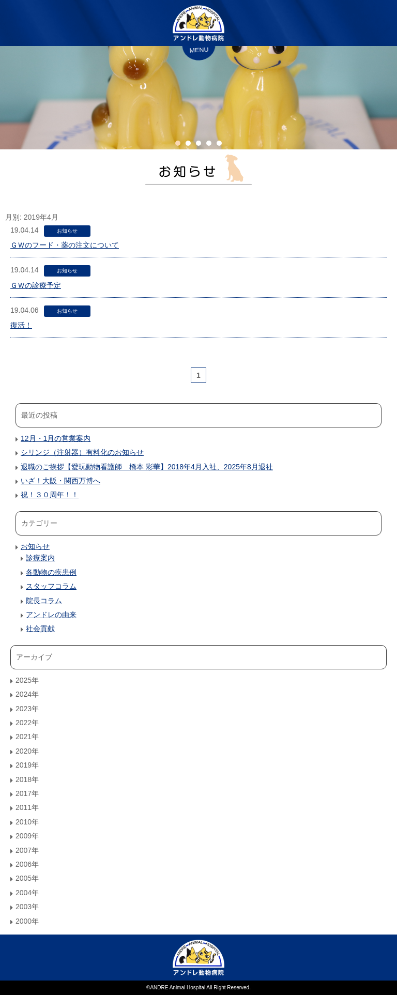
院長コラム (44, 600)
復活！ (21, 325)
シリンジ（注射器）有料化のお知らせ (82, 452)
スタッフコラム (51, 586)
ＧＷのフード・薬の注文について (64, 245)
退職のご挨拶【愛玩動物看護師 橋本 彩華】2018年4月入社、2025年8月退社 (147, 467)
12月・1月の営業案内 (55, 438)
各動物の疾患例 (51, 572)
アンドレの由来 (51, 614)
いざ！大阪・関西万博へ (60, 481)
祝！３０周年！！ (50, 495)
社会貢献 (40, 628)
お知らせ (67, 231)
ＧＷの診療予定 (35, 285)
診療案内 (40, 558)
